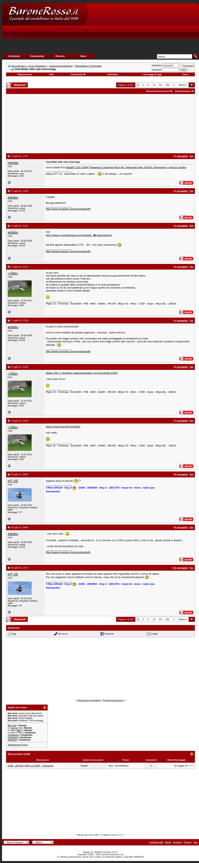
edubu (13, 197)
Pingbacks (13, 737)
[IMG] (19, 730)
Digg (14, 633)
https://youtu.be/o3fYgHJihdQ (63, 426)
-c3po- (13, 273)
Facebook (109, 633)
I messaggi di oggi (151, 74)
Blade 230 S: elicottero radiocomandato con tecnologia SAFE (82, 372)
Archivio (177, 842)
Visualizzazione (183, 91)
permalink (182, 156)
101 (167, 85)
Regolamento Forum (18, 745)
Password (156, 70)
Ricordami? (187, 66)
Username (157, 65)
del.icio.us (63, 633)
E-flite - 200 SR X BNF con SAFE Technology (31, 765)
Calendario (112, 74)
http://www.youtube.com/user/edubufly (68, 208)
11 (154, 85)
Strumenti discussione (158, 91)
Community (78, 74)
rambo (13, 163)
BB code (12, 725)
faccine (14, 728)
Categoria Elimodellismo (61, 66)
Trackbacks (13, 735)
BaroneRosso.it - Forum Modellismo (29, 66)
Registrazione (25, 74)
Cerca (185, 74)
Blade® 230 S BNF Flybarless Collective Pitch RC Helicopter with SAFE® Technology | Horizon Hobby (126, 167)
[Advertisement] (125, 33)
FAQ (51, 74)
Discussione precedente (89, 700)
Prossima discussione (113, 700)
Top (195, 842)
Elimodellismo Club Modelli (88, 66)
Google (154, 633)
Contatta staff (156, 842)
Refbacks (12, 740)
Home (168, 842)
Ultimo (183, 85)
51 (160, 85)
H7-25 (13, 481)
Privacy (188, 842)
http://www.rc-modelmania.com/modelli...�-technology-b (79, 235)
